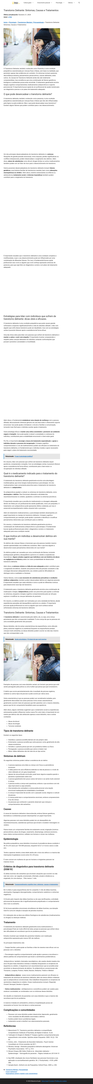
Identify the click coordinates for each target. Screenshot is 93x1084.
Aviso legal (45, 1081)
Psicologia (61, 2)
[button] (79, 2)
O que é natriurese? (11, 1072)
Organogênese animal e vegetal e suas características (22, 1073)
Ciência (72, 2)
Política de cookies (61, 1081)
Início (5, 22)
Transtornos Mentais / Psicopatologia (31, 22)
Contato (51, 1081)
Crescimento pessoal (45, 2)
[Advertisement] (32, 121)
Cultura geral (29, 2)
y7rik (10, 17)
